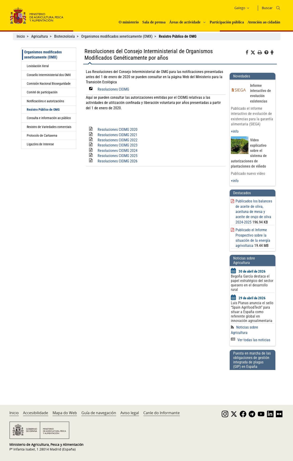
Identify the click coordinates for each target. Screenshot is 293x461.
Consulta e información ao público (49, 118)
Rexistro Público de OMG (43, 109)
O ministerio (129, 22)
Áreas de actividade (185, 22)
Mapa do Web (65, 412)
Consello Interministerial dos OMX (49, 75)
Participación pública (227, 22)
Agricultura (39, 36)
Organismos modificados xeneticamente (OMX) (116, 36)
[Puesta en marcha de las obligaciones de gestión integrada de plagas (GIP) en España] (252, 383)
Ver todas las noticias (250, 340)
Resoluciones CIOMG (113, 89)
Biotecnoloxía (64, 36)
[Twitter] (254, 52)
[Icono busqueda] (278, 8)
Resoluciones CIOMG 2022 (117, 140)
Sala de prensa (153, 22)
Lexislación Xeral (38, 66)
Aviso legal (129, 412)
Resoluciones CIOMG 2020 (117, 129)
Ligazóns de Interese (40, 144)
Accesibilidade (35, 412)
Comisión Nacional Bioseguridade (49, 83)
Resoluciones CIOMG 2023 (117, 145)
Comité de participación (42, 92)
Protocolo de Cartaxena (42, 135)
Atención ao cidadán (263, 22)
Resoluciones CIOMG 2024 (117, 150)
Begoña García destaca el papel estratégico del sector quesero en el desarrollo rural (252, 283)
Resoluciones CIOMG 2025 (117, 156)
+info (235, 131)
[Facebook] (248, 53)
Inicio (21, 36)
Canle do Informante (161, 412)
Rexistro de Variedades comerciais (49, 127)
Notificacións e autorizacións (45, 101)
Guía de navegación (98, 412)
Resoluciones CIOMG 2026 (117, 161)
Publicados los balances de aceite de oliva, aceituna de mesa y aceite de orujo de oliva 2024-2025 (254, 211)
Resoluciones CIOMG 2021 (117, 135)
